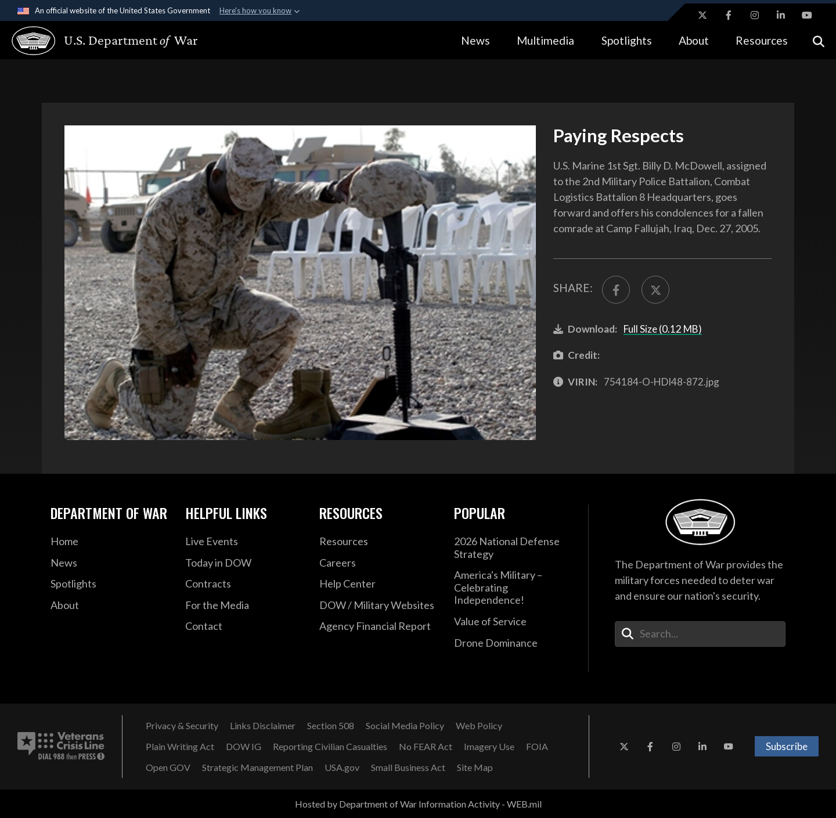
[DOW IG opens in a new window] (243, 746)
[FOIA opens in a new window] (537, 746)
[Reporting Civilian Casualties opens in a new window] (330, 746)
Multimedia (545, 40)
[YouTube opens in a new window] (807, 15)
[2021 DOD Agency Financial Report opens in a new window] (378, 626)
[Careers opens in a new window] (378, 563)
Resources (762, 40)
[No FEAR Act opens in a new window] (425, 746)
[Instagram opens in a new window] (754, 15)
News (475, 40)
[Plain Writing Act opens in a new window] (180, 746)
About (694, 40)
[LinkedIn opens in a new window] (781, 15)
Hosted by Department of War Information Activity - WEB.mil (418, 803)
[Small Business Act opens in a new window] (408, 767)
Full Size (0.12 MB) (663, 329)
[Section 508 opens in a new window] (330, 725)
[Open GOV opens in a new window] (168, 767)
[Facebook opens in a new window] (728, 15)
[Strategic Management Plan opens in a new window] (257, 767)
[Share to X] (655, 290)
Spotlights (626, 40)
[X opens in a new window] (702, 15)
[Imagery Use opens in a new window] (489, 746)
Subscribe (787, 746)
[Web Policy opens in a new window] (479, 725)
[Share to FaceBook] (616, 290)
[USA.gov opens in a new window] (342, 767)
